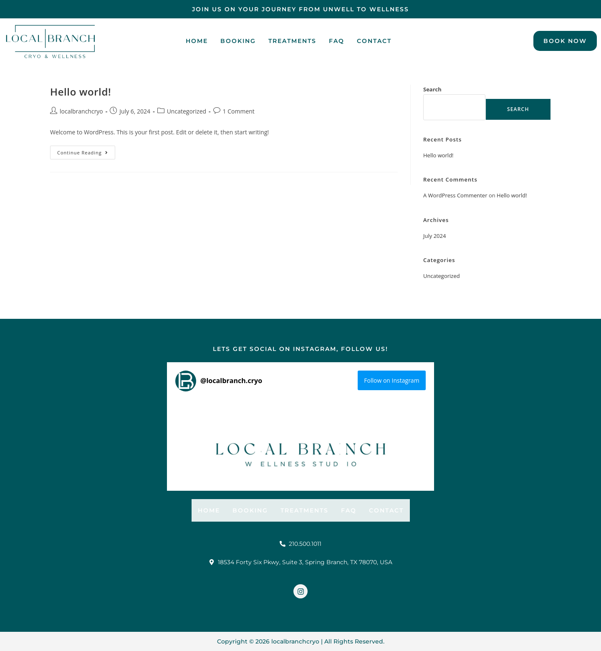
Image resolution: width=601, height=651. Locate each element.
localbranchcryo (81, 111)
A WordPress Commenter (455, 195)
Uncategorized (186, 111)
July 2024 (434, 236)
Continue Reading (86, 151)
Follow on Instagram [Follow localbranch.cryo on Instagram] (391, 380)
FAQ (336, 41)
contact (374, 41)
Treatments (292, 41)
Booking (238, 41)
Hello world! (80, 91)
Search (432, 89)
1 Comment (239, 111)
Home (197, 41)
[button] (215, 437)
